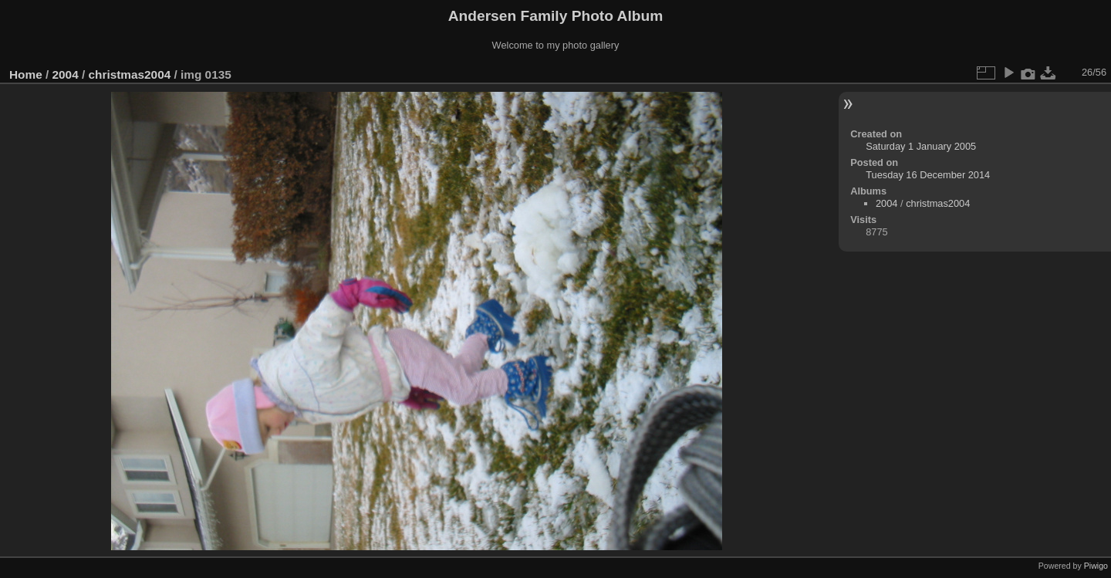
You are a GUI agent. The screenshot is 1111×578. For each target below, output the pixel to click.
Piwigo (1096, 565)
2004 (65, 74)
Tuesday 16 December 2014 (928, 175)
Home (25, 74)
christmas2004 (129, 74)
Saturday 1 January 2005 (921, 146)
